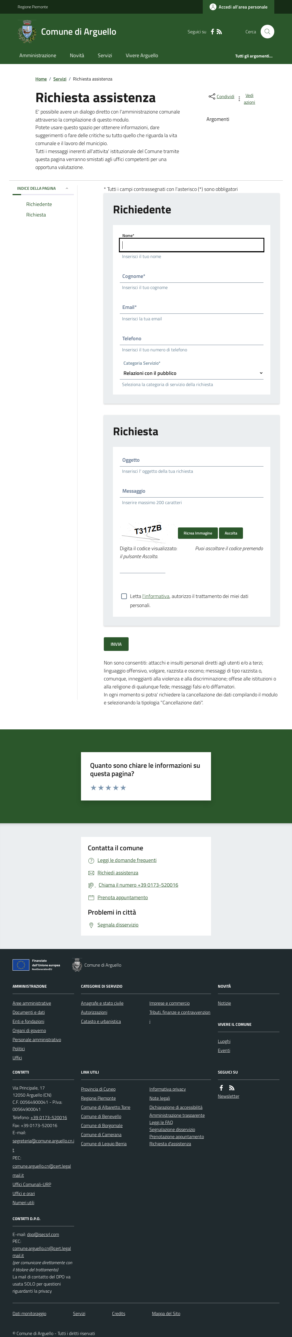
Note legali (159, 1098)
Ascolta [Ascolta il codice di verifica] (231, 533)
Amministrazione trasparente (177, 1115)
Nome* (128, 235)
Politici (19, 1048)
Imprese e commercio (169, 1003)
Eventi (224, 1050)
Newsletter (228, 1096)
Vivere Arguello (142, 55)
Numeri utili (23, 1202)
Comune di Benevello (101, 1116)
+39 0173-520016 (49, 1117)
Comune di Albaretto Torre (105, 1107)
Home (41, 78)
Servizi (105, 55)
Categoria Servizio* (142, 363)
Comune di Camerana (101, 1134)
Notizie (224, 1003)
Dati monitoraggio (29, 1313)
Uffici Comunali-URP (32, 1184)
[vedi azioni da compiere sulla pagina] (246, 99)
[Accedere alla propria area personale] (238, 7)
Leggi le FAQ (161, 1122)
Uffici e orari (24, 1193)
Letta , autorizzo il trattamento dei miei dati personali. (189, 596)
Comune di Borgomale (102, 1125)
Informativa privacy (167, 1089)
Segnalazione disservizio (172, 1129)
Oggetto (131, 460)
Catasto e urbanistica (101, 1021)
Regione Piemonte (33, 7)
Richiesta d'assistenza (170, 1143)
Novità (77, 55)
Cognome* (133, 276)
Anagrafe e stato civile (102, 1003)
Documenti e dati (29, 1012)
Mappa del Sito (166, 1313)
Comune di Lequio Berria (104, 1143)
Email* (129, 307)
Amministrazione (37, 55)
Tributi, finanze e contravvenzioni (179, 1017)
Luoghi (224, 1041)
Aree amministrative (32, 1003)
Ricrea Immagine (198, 533)
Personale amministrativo (37, 1039)
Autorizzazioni (94, 1012)
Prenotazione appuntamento (176, 1136)
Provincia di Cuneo (98, 1089)
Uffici (17, 1057)
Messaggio (133, 491)
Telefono (131, 338)
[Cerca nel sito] (265, 31)
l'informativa (155, 596)
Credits (118, 1313)
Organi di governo (29, 1030)
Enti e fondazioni (28, 1021)
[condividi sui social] (221, 96)
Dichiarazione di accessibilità (175, 1107)
